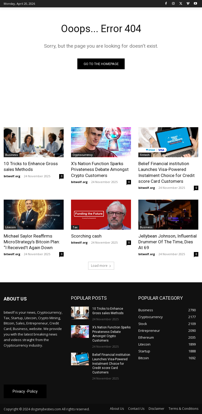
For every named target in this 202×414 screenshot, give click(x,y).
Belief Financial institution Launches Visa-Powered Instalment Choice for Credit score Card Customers (166, 172)
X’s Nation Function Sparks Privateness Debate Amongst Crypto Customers (100, 169)
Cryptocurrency (83, 155)
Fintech (145, 155)
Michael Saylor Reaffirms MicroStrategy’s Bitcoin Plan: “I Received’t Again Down (32, 241)
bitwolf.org (12, 176)
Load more (101, 265)
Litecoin (10, 227)
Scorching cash (86, 236)
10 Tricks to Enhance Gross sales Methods (31, 166)
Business (11, 155)
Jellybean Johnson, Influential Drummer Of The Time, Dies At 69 (167, 241)
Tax (75, 227)
